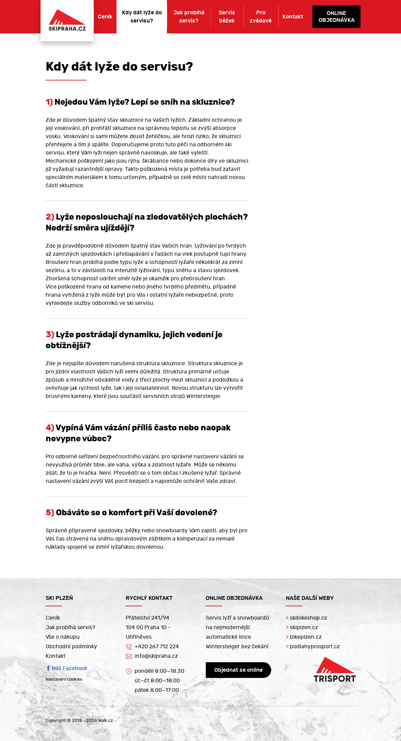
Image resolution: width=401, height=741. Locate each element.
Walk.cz (105, 720)
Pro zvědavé (261, 17)
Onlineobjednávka (337, 17)
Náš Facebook (69, 668)
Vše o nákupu (63, 637)
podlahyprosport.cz (313, 646)
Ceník (105, 16)
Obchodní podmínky (71, 646)
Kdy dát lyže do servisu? (142, 17)
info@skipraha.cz (152, 656)
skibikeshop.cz (306, 618)
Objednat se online (238, 670)
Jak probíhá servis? (188, 17)
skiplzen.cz (302, 627)
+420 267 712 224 (152, 646)
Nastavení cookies (64, 679)
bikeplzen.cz (304, 637)
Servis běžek (227, 17)
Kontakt (292, 16)
